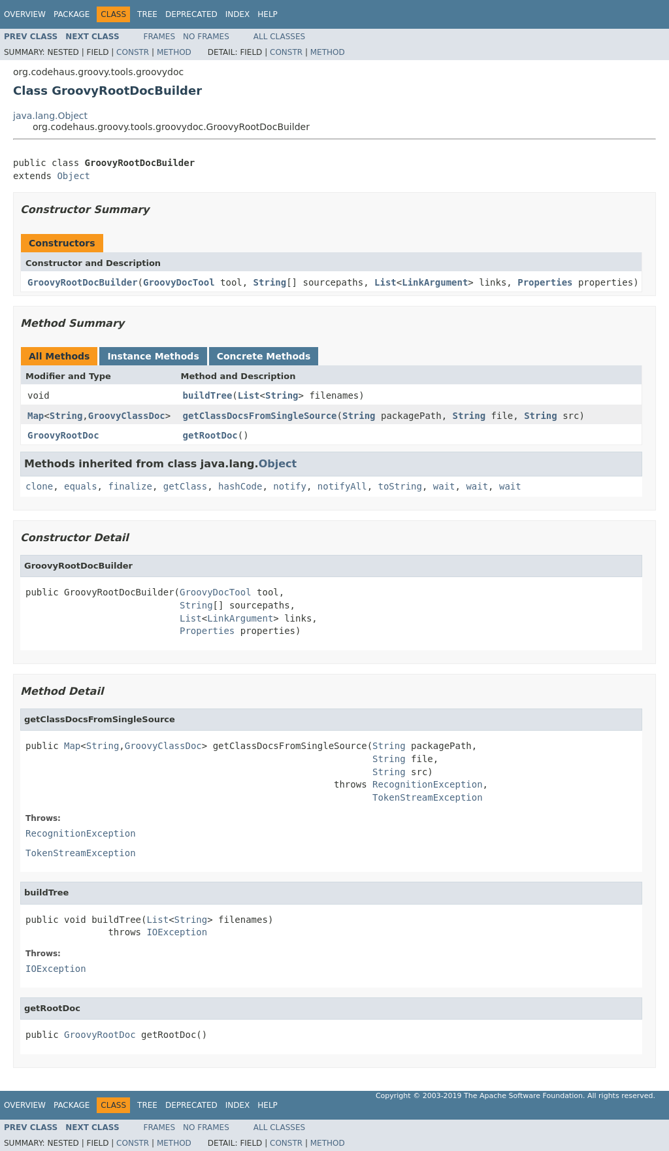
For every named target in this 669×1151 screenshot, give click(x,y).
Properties (544, 282)
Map (35, 415)
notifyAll (342, 486)
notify (289, 486)
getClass (185, 486)
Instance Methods (153, 356)
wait (444, 486)
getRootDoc (210, 435)
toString (400, 486)
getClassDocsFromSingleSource (260, 415)
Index (237, 14)
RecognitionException (427, 784)
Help (267, 14)
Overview (25, 14)
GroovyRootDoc (63, 435)
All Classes (279, 36)
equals (80, 486)
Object (73, 176)
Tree (147, 14)
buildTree (208, 395)
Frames (160, 36)
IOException (176, 932)
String (270, 282)
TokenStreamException (427, 797)
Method (174, 52)
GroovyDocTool (179, 282)
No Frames (206, 36)
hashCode (240, 486)
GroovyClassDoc (126, 415)
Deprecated (191, 14)
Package (72, 14)
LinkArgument (435, 282)
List (385, 282)
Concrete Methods (264, 356)
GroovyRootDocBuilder (82, 282)
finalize (130, 486)
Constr (132, 52)
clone (39, 486)
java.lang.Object (50, 115)
